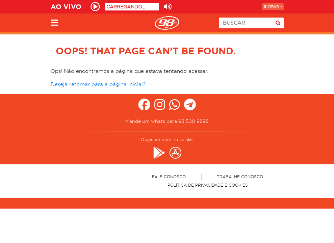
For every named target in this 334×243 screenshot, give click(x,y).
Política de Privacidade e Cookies (208, 185)
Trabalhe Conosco (240, 176)
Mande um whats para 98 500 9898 (167, 121)
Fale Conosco (169, 176)
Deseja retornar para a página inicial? (98, 84)
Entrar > (273, 6)
